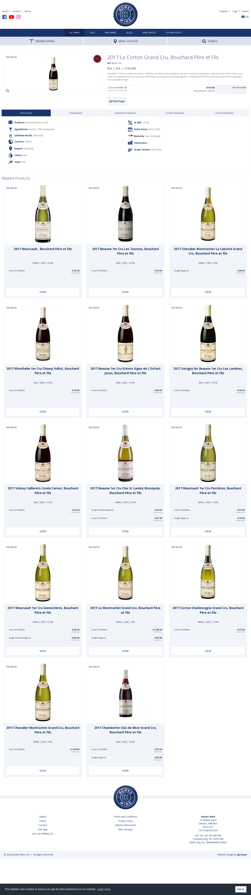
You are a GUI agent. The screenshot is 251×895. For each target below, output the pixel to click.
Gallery (42, 816)
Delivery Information (125, 825)
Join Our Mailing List (42, 833)
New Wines (110, 33)
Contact (16, 11)
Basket (245, 11)
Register (224, 11)
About (27, 11)
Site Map (43, 829)
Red (109, 68)
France (28, 141)
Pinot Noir (156, 149)
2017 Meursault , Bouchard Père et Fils (43, 249)
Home (5, 11)
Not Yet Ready (152, 135)
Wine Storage (125, 829)
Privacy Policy (125, 820)
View (43, 292)
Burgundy (29, 148)
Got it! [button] (240, 889)
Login (235, 11)
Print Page (117, 101)
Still (118, 68)
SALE (92, 33)
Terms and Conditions (125, 816)
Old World (38, 135)
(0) (245, 16)
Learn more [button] (103, 889)
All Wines (74, 33)
